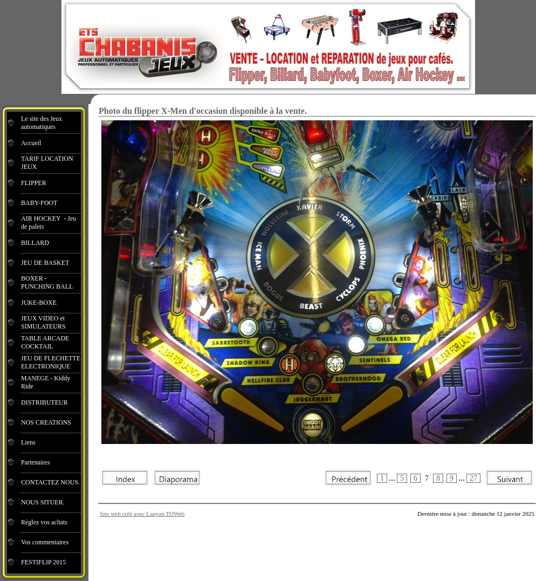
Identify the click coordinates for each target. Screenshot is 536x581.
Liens (28, 442)
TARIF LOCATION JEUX (47, 162)
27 (473, 478)
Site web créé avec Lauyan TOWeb (142, 513)
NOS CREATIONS (46, 422)
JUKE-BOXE (39, 302)
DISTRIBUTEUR (44, 402)
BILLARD (35, 243)
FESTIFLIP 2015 (43, 562)
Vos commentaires (44, 542)
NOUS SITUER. (43, 502)
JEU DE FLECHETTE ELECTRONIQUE (50, 362)
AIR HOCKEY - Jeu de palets (48, 222)
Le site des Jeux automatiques (41, 123)
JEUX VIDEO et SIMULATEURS (43, 322)
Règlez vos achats (44, 522)
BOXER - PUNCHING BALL (47, 282)
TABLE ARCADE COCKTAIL (45, 342)
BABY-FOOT (39, 203)
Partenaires (36, 462)
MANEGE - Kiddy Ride (45, 382)
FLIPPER (33, 183)
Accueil (31, 143)
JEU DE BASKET (45, 262)
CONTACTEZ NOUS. (50, 482)
